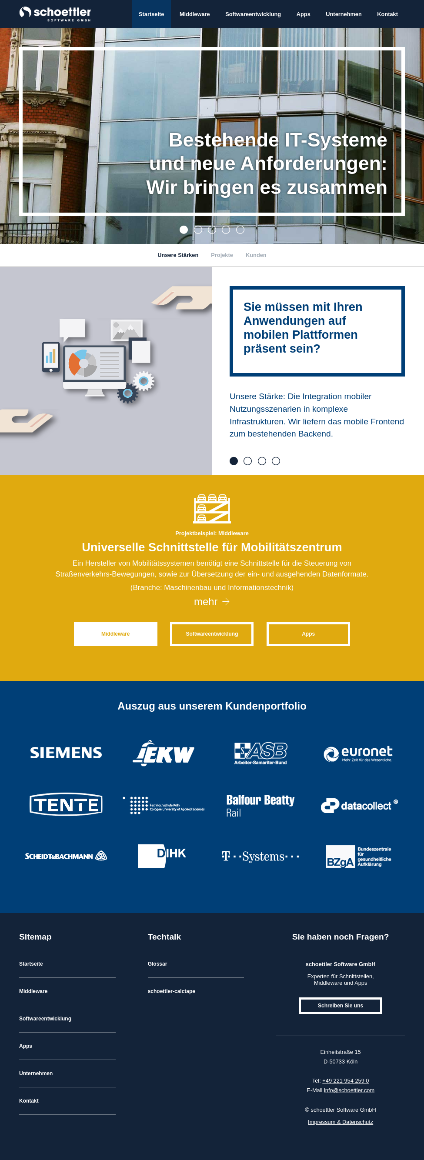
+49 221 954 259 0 (345, 1080)
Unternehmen (343, 14)
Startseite (151, 14)
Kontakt (387, 14)
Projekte (222, 255)
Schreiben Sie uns (340, 1006)
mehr (205, 601)
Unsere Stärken (177, 255)
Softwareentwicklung (253, 14)
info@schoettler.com (349, 1090)
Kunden (256, 255)
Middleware (195, 14)
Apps (303, 14)
